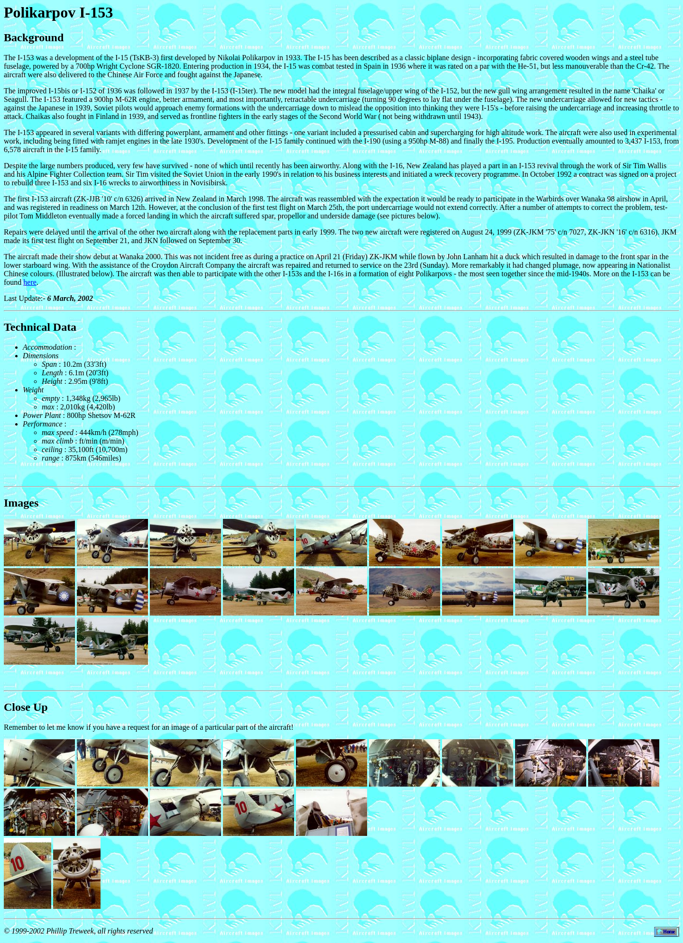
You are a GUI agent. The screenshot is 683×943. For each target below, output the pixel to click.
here (30, 282)
